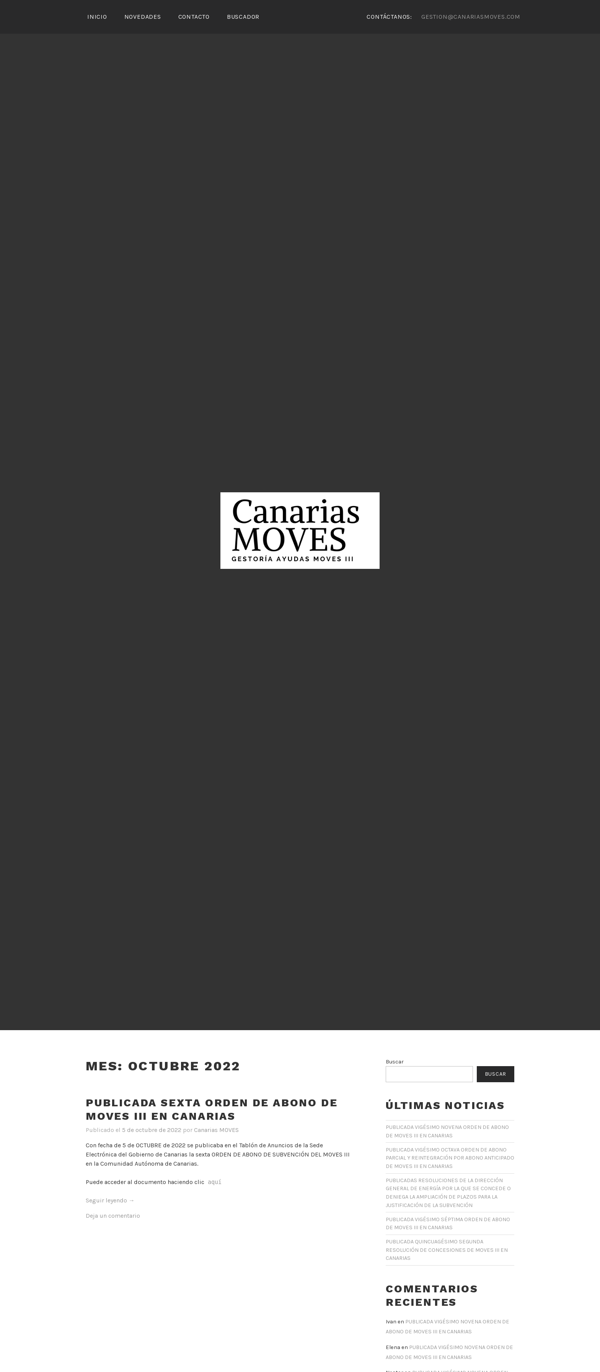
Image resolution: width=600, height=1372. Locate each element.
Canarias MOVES (216, 1130)
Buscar (395, 1061)
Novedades (142, 16)
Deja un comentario (113, 1215)
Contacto (194, 16)
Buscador (243, 16)
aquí (213, 1182)
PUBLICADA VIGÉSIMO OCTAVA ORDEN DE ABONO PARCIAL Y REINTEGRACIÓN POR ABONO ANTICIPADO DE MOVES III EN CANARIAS (450, 1158)
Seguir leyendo (110, 1201)
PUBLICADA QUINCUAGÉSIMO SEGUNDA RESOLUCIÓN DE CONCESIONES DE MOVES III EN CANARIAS (447, 1249)
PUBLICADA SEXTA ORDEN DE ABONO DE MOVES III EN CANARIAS (212, 1109)
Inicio (97, 16)
